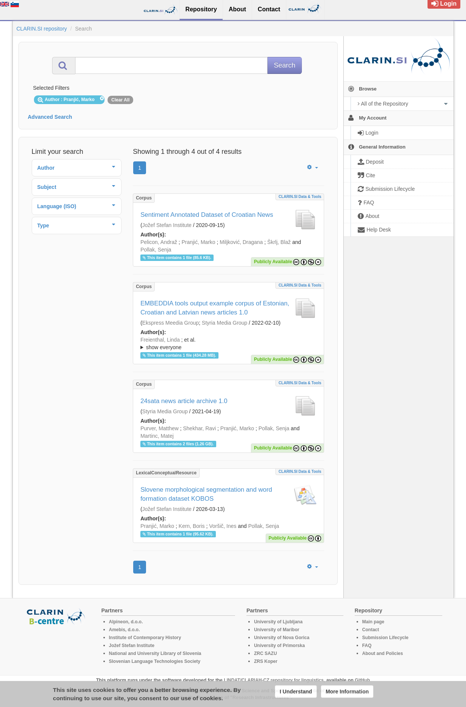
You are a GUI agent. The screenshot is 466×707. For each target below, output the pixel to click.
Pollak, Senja (155, 250)
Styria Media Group (225, 323)
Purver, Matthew (159, 428)
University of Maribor (276, 629)
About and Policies (382, 653)
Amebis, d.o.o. (124, 629)
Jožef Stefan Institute (167, 225)
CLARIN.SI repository (42, 29)
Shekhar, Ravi (199, 428)
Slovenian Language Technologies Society (155, 661)
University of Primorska (279, 645)
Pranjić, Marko (198, 242)
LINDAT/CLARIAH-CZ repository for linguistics (273, 680)
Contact (370, 629)
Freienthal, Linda (160, 340)
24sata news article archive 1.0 (183, 401)
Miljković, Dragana (241, 242)
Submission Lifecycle (385, 637)
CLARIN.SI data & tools (299, 197)
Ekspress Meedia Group (170, 323)
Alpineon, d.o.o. (126, 621)
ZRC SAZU (265, 653)
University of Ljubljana (278, 621)
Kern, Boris (191, 526)
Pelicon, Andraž (158, 242)
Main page (373, 621)
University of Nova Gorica (281, 637)
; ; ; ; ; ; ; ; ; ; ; (228, 343)
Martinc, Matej (157, 436)
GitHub (362, 680)
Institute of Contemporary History (145, 637)
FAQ (367, 645)
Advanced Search (50, 117)
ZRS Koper (265, 661)
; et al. (228, 344)
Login (444, 3)
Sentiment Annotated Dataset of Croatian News (206, 214)
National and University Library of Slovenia (155, 653)
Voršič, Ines (222, 526)
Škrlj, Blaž (279, 242)
